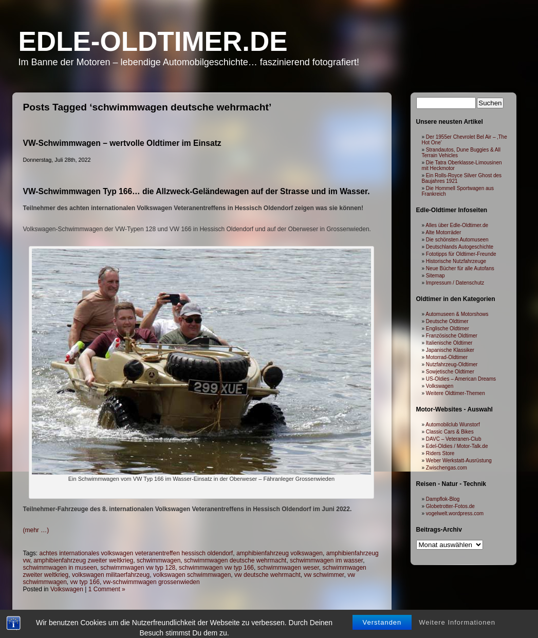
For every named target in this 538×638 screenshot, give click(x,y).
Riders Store (440, 453)
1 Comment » (106, 589)
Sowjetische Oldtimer (450, 371)
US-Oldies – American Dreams (461, 379)
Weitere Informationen (457, 630)
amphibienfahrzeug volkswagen (279, 553)
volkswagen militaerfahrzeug (111, 574)
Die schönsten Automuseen (457, 239)
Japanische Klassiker (450, 350)
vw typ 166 (85, 582)
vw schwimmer (324, 574)
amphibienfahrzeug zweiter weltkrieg (83, 560)
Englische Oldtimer (447, 328)
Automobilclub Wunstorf (452, 424)
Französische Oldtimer (451, 336)
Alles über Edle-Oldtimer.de (456, 225)
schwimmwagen (158, 560)
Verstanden (382, 630)
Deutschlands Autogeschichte (459, 247)
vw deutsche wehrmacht (267, 574)
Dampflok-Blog (443, 499)
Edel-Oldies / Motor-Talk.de (457, 446)
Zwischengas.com (446, 468)
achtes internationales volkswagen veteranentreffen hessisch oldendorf (136, 553)
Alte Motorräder (443, 232)
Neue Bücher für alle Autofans (460, 268)
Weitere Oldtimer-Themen (455, 393)
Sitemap (435, 275)
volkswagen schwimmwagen (192, 574)
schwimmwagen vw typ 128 (137, 567)
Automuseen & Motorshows (456, 314)
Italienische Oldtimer (449, 343)
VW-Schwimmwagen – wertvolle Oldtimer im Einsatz (122, 143)
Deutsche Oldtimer (447, 321)
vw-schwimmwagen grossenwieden (151, 582)
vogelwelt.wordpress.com (455, 513)
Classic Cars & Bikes (450, 432)
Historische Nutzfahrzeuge (456, 261)
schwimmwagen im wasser (326, 560)
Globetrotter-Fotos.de (450, 506)
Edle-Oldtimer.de (153, 41)
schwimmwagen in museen (60, 567)
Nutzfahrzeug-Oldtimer (452, 364)
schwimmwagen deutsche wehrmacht (235, 560)
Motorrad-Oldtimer (447, 357)
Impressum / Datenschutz (455, 283)
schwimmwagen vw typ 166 (216, 567)
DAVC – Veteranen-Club (453, 439)
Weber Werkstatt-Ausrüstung (459, 460)
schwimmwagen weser (288, 567)
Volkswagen (66, 589)
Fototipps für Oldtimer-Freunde (461, 254)
